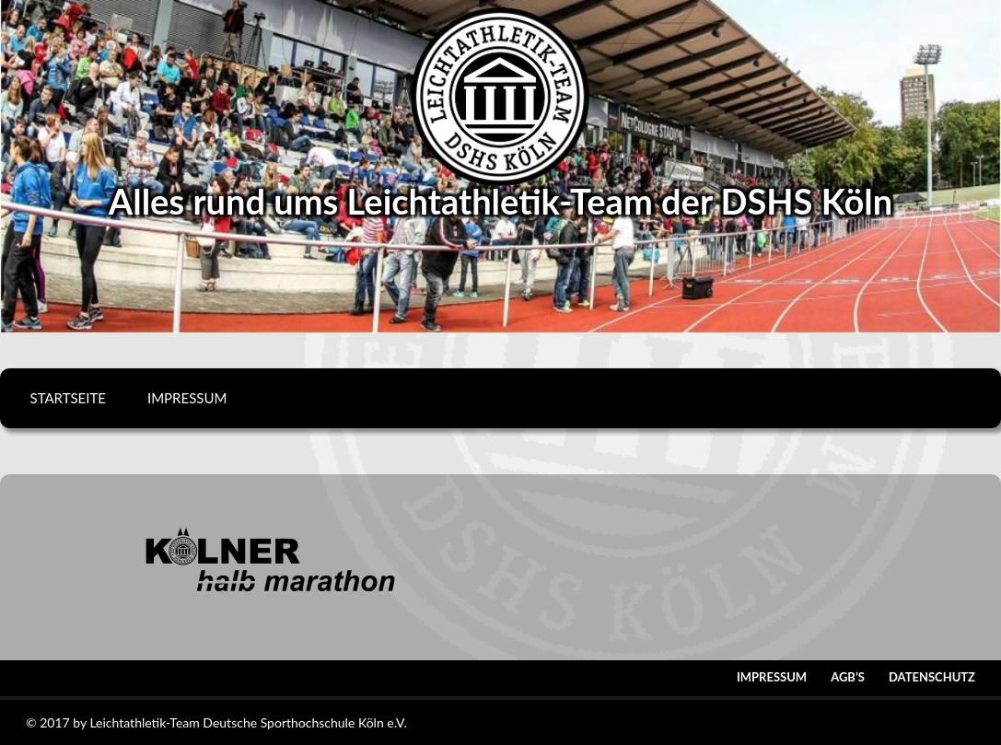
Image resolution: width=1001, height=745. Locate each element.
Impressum (187, 398)
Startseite (68, 398)
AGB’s (848, 676)
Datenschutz (932, 676)
